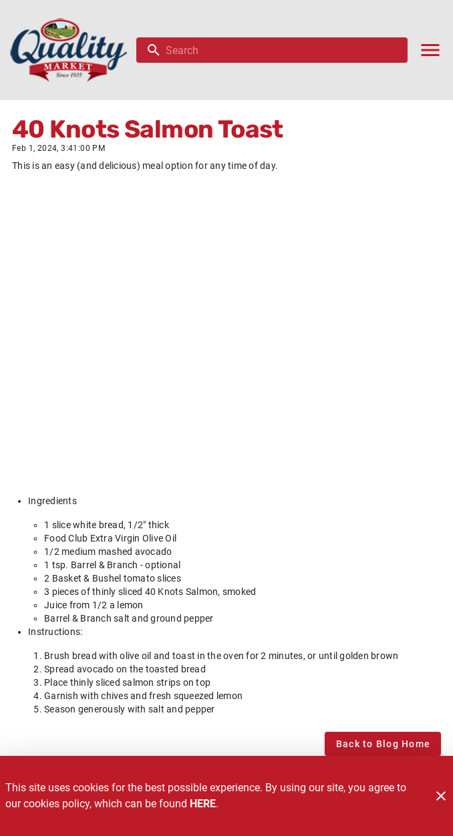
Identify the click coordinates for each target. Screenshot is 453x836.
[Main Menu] (430, 50)
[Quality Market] (72, 50)
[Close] (441, 796)
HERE (203, 803)
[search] (281, 50)
